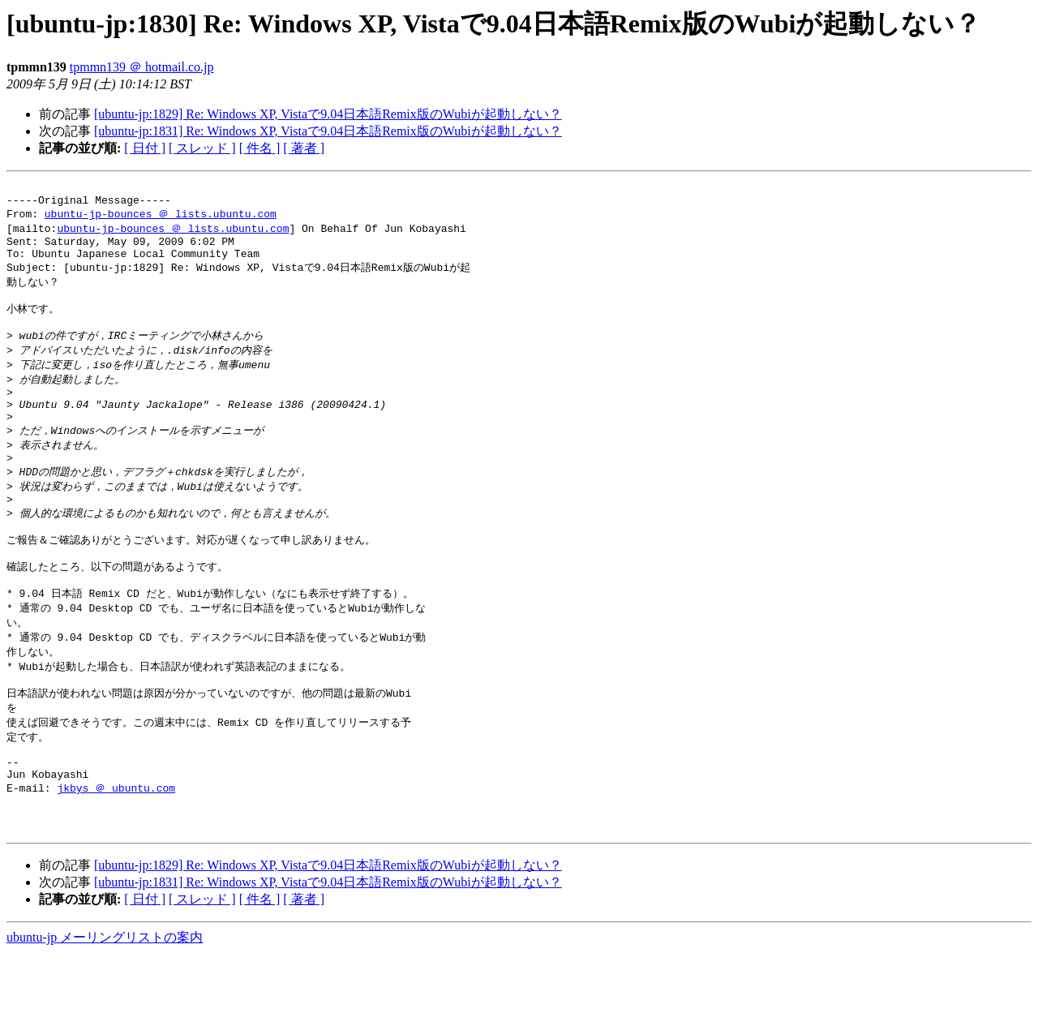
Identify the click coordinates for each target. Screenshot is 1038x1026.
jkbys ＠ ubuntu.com (116, 853)
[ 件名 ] (260, 148)
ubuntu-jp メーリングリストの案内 (104, 1010)
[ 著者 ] (303, 148)
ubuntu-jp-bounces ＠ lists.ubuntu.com (161, 219)
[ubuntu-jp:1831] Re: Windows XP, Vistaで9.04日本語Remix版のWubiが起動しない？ (328, 131)
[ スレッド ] (202, 148)
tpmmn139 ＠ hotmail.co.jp (142, 67)
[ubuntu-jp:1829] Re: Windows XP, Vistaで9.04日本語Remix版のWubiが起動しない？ (328, 114)
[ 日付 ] (144, 148)
